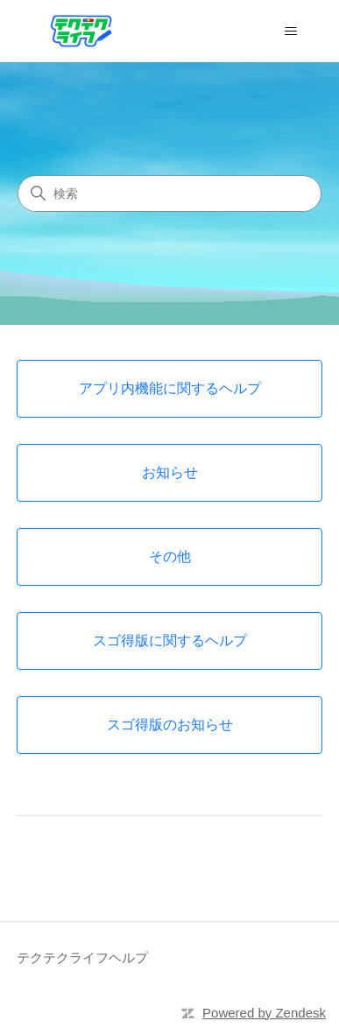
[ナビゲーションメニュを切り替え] (291, 32)
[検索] (169, 193)
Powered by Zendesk (264, 1012)
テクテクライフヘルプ (82, 957)
